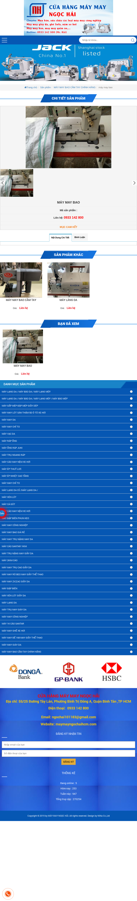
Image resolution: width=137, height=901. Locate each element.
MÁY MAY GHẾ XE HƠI (13, 630)
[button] (4, 40)
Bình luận (80, 237)
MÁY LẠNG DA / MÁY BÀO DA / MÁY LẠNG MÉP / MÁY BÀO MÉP (35, 398)
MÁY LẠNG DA (9, 602)
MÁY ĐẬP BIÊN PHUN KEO (15, 518)
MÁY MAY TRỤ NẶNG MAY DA (17, 539)
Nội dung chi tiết (60, 237)
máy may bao (23, 365)
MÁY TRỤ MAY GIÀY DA (14, 609)
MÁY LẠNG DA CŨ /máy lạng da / (20, 490)
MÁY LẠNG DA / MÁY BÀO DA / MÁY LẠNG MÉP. (26, 391)
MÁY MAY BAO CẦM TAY (21, 300)
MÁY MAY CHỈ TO (11, 426)
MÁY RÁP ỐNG (9, 440)
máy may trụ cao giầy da (16, 567)
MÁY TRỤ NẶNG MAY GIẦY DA (17, 553)
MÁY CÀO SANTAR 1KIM (14, 546)
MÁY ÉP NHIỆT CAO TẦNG (15, 475)
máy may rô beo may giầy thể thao (22, 574)
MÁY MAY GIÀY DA (11, 644)
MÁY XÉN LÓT (9, 497)
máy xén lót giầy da (14, 595)
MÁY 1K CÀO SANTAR (13, 623)
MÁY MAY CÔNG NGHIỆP (15, 525)
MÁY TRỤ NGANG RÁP (13, 454)
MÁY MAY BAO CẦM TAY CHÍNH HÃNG (74, 87)
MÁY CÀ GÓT (8, 504)
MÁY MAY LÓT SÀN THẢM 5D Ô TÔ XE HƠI (24, 412)
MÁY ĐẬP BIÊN (9, 588)
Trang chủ (30, 87)
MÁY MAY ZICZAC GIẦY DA (16, 581)
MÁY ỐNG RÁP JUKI (12, 447)
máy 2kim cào (9, 560)
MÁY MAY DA (9, 419)
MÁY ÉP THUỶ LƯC (11, 468)
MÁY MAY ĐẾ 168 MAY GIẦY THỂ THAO (22, 637)
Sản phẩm (45, 87)
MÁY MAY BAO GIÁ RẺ (13, 532)
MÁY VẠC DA (8, 433)
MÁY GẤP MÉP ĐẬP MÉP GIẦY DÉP (20, 405)
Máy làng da (68, 300)
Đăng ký (68, 761)
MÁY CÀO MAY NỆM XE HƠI (16, 461)
